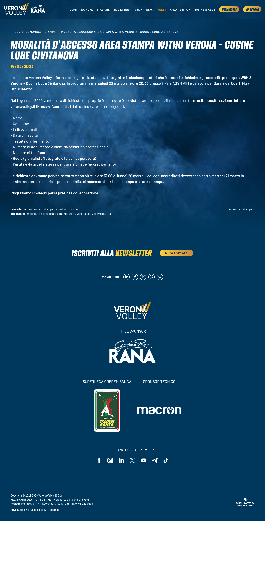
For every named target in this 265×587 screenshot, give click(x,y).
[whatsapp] (160, 277)
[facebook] (135, 277)
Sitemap (54, 509)
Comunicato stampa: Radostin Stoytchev (53, 209)
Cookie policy (38, 509)
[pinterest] (151, 277)
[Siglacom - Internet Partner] (245, 505)
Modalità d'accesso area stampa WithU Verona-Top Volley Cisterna (69, 213)
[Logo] (16, 9)
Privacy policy (19, 509)
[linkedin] (126, 277)
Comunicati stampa (41, 31)
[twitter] (143, 277)
